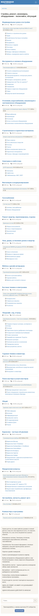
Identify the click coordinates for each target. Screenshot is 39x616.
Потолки (9, 145)
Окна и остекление (12, 252)
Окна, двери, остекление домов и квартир (18, 241)
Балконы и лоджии (12, 45)
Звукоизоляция (11, 231)
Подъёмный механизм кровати (11, 272)
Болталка (9, 413)
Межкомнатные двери (13, 256)
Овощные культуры (12, 339)
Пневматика (10, 86)
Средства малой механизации (15, 93)
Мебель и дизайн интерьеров (13, 266)
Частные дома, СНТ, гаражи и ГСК (17, 484)
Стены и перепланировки (14, 229)
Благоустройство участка (14, 346)
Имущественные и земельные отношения (19, 486)
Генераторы (10, 84)
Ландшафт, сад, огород (11, 313)
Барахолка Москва (12, 441)
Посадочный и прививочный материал (18, 332)
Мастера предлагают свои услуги (16, 390)
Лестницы (10, 47)
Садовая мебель (11, 278)
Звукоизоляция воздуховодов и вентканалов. (15, 188)
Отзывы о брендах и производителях (18, 154)
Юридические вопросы (11, 469)
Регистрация (19, 610)
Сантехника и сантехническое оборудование (20, 123)
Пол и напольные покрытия (15, 142)
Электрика (10, 171)
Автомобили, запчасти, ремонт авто (16, 498)
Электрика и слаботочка (11, 161)
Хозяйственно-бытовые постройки (17, 38)
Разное (9, 424)
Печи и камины (11, 49)
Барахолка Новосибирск (14, 448)
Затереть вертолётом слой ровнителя (13, 136)
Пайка (8, 91)
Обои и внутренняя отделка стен (16, 149)
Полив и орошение (12, 335)
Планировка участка (13, 344)
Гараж (8, 35)
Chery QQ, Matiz (7, 504)
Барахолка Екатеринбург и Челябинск (18, 446)
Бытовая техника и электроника (14, 287)
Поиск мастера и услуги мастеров (15, 379)
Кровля (9, 40)
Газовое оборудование (13, 210)
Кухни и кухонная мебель (14, 275)
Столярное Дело (11, 422)
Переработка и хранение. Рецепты (17, 337)
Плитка (9, 147)
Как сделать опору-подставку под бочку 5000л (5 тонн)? (18, 28)
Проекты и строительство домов (16, 33)
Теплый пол (10, 233)
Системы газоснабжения (14, 207)
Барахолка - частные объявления (15, 432)
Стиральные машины (13, 301)
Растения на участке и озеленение (17, 342)
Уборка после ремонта (13, 226)
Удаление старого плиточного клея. (12, 407)
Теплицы (9, 328)
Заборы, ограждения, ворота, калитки (18, 54)
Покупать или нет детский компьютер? (13, 517)
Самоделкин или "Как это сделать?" (17, 82)
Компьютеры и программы (12, 512)
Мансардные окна (12, 259)
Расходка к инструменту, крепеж (16, 79)
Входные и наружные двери (15, 254)
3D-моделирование (12, 420)
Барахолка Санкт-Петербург (15, 444)
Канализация (10, 116)
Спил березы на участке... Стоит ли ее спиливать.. (16, 319)
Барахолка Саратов (12, 453)
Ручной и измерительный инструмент (18, 71)
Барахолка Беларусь (13, 450)
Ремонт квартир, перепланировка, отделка (18, 217)
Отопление (10, 119)
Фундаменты (10, 42)
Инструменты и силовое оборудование (17, 61)
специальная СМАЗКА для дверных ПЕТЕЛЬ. (15, 247)
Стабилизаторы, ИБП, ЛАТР (15, 175)
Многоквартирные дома (14, 482)
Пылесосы (10, 305)
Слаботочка (10, 173)
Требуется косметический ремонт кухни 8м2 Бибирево (17, 385)
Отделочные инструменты (14, 151)
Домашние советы (12, 418)
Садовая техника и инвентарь (13, 354)
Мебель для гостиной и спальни (16, 280)
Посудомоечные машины (14, 303)
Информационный (12, 415)
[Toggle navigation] (36, 2)
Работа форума (11, 411)
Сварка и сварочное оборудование (17, 89)
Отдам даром (10, 462)
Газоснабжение (8, 198)
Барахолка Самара (12, 455)
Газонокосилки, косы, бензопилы (16, 365)
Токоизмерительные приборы (11, 438)
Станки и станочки (12, 73)
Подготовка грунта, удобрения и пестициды (20, 330)
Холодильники (11, 298)
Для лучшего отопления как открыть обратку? (15, 109)
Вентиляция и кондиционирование (15, 183)
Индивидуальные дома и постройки (16, 22)
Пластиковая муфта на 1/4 (10, 67)
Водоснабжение (11, 114)
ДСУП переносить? (8, 167)
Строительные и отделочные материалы (18, 131)
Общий (5, 401)
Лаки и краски (11, 140)
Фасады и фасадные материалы (16, 52)
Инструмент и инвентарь (14, 371)
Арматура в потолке (8, 223)
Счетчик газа (6, 204)
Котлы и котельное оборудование (17, 121)
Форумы (4, 8)
